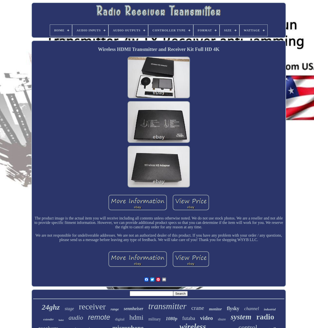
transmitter (167, 306)
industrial (270, 309)
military (154, 319)
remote (99, 317)
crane (197, 308)
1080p (172, 318)
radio (265, 316)
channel (251, 308)
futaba (188, 318)
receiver (92, 306)
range (115, 309)
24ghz (51, 307)
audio (76, 317)
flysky (233, 308)
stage (69, 308)
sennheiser (133, 308)
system (241, 317)
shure (222, 319)
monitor (215, 309)
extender (48, 319)
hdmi (136, 317)
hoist (61, 320)
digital (119, 319)
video (206, 318)
